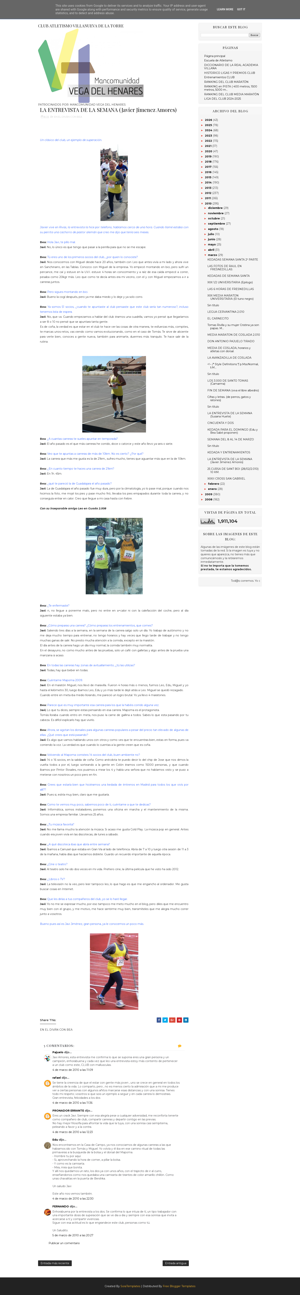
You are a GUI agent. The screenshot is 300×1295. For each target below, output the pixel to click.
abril (211, 250)
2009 (209, 494)
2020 (209, 151)
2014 (209, 182)
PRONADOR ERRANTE (68, 1110)
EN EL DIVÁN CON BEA (68, 116)
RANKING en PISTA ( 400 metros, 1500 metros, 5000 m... (230, 88)
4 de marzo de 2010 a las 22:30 (73, 1198)
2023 (209, 135)
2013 (208, 188)
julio (211, 234)
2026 (209, 120)
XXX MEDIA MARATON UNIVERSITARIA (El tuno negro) (230, 297)
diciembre (215, 208)
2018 (208, 161)
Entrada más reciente (55, 1263)
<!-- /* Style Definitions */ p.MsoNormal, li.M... (232, 365)
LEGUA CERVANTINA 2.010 (225, 312)
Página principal (214, 56)
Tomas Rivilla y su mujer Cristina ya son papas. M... (233, 326)
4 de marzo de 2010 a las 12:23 (72, 1132)
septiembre (217, 223)
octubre (214, 218)
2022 (209, 141)
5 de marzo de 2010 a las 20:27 (72, 1235)
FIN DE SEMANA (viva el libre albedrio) (233, 390)
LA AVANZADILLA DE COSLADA (229, 357)
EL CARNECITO (218, 318)
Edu (55, 1139)
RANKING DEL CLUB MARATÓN (226, 82)
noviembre (216, 213)
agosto (213, 229)
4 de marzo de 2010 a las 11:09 (72, 1070)
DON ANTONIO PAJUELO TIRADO (230, 341)
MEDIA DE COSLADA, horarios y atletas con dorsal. (229, 349)
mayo (212, 244)
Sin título (213, 305)
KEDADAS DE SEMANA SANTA (228, 276)
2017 (208, 167)
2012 (208, 193)
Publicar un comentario (64, 1243)
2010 (208, 203)
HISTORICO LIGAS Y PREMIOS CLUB (229, 73)
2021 (208, 146)
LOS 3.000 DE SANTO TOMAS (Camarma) (227, 382)
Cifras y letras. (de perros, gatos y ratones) (229, 398)
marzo (213, 255)
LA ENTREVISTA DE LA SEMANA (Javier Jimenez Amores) (229, 460)
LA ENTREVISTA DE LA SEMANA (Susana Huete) (229, 414)
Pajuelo (57, 1052)
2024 (209, 130)
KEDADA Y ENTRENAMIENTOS (228, 452)
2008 (209, 499)
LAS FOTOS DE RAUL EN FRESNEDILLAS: (224, 267)
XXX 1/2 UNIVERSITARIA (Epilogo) (230, 282)
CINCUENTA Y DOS (220, 423)
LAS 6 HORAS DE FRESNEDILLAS (230, 289)
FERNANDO (60, 1206)
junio (212, 239)
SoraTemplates (130, 1286)
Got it (241, 9)
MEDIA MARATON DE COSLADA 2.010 (233, 334)
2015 (208, 177)
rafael (56, 1077)
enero (213, 489)
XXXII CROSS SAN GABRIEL (226, 478)
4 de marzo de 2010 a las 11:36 (72, 1102)
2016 (208, 172)
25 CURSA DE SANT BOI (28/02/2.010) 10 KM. (232, 470)
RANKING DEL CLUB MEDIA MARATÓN (231, 94)
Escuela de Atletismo (218, 60)
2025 (209, 125)
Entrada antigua (175, 1263)
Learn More (225, 9)
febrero (214, 483)
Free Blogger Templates (179, 1286)
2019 (208, 156)
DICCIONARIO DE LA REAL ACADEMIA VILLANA (231, 66)
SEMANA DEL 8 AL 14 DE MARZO (230, 439)
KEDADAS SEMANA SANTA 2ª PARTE (232, 259)
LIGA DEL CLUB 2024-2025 (222, 98)
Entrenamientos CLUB (219, 77)
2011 (208, 198)
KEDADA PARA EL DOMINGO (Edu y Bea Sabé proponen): (232, 431)
